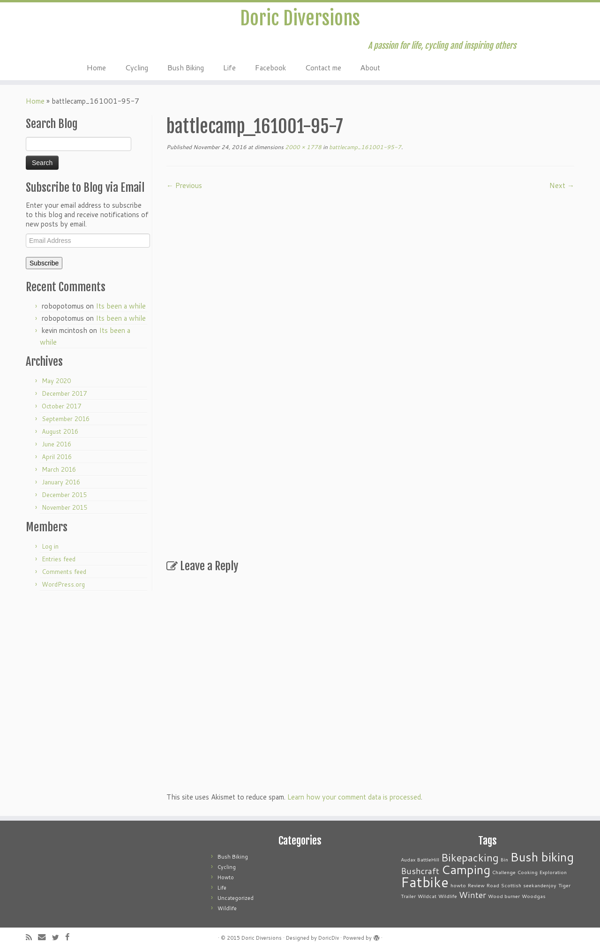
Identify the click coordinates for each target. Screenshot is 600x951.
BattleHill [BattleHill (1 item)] (428, 859)
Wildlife (227, 908)
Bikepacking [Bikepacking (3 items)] (470, 857)
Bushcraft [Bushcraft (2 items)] (420, 871)
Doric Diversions (300, 18)
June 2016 (56, 444)
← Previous (184, 185)
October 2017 (61, 406)
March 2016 (59, 469)
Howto (226, 877)
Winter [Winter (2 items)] (472, 895)
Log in (50, 546)
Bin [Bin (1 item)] (504, 859)
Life (229, 67)
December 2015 (64, 495)
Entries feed (58, 559)
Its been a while (121, 306)
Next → (561, 185)
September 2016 (66, 419)
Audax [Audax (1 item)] (408, 859)
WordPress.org (63, 584)
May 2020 (56, 381)
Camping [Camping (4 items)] (465, 869)
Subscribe (44, 263)
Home (96, 67)
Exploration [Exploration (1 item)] (553, 872)
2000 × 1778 (303, 147)
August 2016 (60, 431)
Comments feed (64, 571)
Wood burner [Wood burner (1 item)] (504, 895)
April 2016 (57, 457)
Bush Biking (185, 67)
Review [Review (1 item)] (476, 885)
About (370, 67)
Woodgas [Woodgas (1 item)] (534, 895)
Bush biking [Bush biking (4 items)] (542, 856)
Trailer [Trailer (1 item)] (408, 895)
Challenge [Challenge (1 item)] (504, 872)
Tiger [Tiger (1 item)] (564, 885)
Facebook (270, 67)
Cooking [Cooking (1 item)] (528, 872)
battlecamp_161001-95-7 (364, 147)
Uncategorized (236, 898)
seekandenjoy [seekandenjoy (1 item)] (539, 885)
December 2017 (64, 393)
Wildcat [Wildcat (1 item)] (427, 895)
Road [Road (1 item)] (493, 885)
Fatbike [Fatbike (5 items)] (425, 881)
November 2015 (64, 507)
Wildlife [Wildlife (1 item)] (447, 895)
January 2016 (61, 482)
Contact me (323, 67)
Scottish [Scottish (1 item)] (511, 885)
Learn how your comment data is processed (354, 797)
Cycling (136, 67)
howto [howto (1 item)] (458, 885)
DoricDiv (328, 938)
